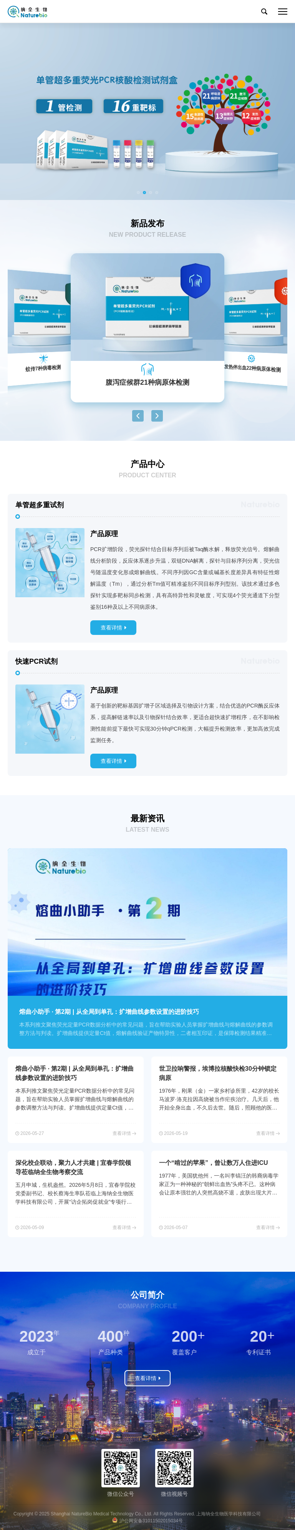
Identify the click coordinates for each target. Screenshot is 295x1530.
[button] (138, 192)
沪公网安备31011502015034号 (151, 1520)
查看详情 (111, 628)
